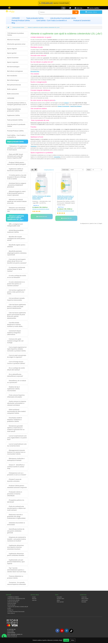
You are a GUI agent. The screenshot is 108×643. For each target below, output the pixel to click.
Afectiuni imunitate (13, 40)
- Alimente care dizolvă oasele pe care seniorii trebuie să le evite (17, 201)
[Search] (75, 12)
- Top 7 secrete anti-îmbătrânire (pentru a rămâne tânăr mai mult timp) (16, 570)
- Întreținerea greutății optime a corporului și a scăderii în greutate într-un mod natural (15, 428)
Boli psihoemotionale (14, 85)
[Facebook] (57, 631)
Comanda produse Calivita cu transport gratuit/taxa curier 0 (17, 104)
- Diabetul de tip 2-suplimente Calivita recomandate (13, 388)
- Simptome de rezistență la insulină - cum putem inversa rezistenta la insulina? (16, 539)
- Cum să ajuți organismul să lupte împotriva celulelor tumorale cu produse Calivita (16, 349)
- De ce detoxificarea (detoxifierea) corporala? (15, 375)
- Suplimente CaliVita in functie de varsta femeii (15, 170)
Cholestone (34, 146)
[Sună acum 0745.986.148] (54, 3)
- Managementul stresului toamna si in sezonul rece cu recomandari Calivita (16, 452)
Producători (59, 597)
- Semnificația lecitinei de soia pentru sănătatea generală (15, 531)
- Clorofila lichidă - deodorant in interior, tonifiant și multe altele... (15, 324)
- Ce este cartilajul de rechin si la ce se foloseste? (16, 276)
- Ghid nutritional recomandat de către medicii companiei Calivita (16, 411)
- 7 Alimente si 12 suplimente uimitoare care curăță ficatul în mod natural (17, 148)
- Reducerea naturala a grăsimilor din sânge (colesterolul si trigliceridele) (16, 516)
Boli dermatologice (13, 67)
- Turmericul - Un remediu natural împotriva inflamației (16, 583)
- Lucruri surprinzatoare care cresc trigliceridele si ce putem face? (17, 437)
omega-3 (66, 102)
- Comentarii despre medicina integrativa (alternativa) (14, 332)
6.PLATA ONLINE (11, 605)
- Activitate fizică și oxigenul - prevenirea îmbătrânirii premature (16, 185)
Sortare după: (65, 169)
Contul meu (84, 597)
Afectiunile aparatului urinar (16, 44)
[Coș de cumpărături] (93, 8)
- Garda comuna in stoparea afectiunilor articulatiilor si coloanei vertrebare (16, 403)
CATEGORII (16, 18)
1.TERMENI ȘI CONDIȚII (13, 597)
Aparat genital (11, 53)
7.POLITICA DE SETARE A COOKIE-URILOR (17, 606)
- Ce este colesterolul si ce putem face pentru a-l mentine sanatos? (16, 284)
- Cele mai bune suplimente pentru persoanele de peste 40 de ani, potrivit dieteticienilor (16, 315)
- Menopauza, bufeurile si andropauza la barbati (15, 459)
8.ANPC (9, 608)
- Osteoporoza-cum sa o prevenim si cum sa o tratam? (16, 474)
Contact (34, 597)
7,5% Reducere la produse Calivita (15, 34)
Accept (66, 640)
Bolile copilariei (12, 89)
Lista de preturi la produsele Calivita (63, 18)
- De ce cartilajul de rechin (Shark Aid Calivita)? (16, 369)
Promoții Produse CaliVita (21, 20)
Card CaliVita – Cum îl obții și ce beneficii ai (51, 20)
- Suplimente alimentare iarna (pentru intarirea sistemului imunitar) (15, 547)
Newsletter (84, 601)
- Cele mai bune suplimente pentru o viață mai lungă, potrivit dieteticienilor (16, 306)
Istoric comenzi (85, 598)
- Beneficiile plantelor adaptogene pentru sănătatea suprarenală (16, 253)
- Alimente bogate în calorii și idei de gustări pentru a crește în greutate (16, 193)
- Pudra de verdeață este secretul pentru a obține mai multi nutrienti (16, 508)
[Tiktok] (71, 630)
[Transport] (70, 8)
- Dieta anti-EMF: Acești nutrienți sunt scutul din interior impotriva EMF (15, 156)
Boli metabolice (12, 76)
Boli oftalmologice (13, 80)
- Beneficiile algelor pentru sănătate (16, 246)
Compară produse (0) (49, 169)
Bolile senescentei (13, 94)
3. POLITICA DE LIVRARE (13, 600)
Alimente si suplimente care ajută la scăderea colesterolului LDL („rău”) (43, 27)
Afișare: (89, 169)
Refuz (72, 640)
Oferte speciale (60, 601)
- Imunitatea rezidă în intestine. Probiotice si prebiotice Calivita (14, 419)
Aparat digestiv (12, 49)
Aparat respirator (12, 62)
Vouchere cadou (60, 598)
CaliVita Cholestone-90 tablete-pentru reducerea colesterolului (41, 197)
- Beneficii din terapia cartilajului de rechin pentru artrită (16, 238)
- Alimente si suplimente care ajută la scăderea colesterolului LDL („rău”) (15, 217)
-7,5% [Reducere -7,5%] (63, 8)
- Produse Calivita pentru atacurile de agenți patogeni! (16, 163)
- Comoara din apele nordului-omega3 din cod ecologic (15, 341)
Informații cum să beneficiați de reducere (40, 209)
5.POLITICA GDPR (11, 603)
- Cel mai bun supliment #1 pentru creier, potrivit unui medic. (16, 292)
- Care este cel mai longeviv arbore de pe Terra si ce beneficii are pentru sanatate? (16, 261)
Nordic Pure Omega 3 (76, 106)
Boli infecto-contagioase (15, 71)
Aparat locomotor (13, 58)
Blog (13, 23)
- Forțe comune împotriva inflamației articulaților (16, 396)
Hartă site (34, 600)
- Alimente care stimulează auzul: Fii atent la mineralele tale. (16, 209)
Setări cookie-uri (11, 613)
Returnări (34, 598)
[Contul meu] (79, 8)
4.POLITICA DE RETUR (12, 601)
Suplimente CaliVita (13, 115)
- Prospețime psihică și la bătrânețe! (15, 501)
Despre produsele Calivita (18, 27)
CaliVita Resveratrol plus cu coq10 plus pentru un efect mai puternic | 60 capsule (65, 197)
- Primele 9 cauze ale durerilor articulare (14, 480)
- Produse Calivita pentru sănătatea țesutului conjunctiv (17, 486)
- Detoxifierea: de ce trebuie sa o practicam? (16, 381)
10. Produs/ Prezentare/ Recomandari (15, 611)
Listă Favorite (85, 600)
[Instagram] (67, 631)
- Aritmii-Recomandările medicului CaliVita (15, 231)
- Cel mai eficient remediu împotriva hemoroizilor (16, 299)
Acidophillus (57, 157)
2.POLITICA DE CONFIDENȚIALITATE (16, 598)
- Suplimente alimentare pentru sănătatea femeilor (15, 554)
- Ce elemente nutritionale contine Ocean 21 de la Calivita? (16, 269)
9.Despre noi (10, 610)
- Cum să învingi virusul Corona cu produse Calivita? (16, 362)
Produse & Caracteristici (81, 20)
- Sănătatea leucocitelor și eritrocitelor (16, 524)
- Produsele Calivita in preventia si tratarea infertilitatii (14, 493)
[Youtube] (62, 631)
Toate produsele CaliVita (34, 18)
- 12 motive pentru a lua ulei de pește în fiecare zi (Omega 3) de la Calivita (16, 177)
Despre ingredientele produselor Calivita (14, 110)
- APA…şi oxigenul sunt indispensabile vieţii (15, 225)
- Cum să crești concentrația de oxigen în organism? (16, 356)
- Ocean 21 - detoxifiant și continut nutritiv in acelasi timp (15, 466)
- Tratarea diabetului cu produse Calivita (15, 577)
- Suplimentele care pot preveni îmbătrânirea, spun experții (16, 561)
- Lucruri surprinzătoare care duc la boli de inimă (17, 445)
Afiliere (58, 600)
